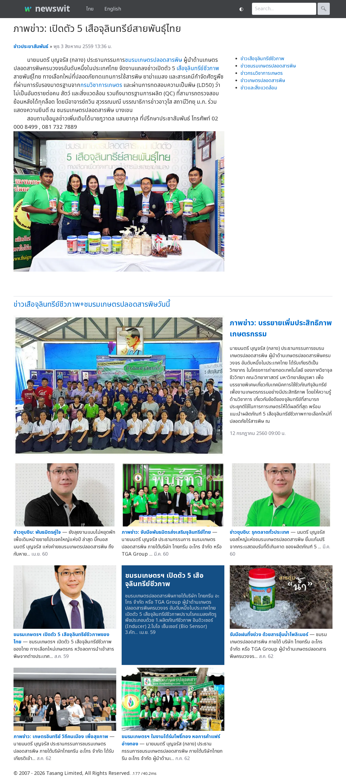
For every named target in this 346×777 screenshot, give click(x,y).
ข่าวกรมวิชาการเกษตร (262, 73)
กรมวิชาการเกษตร (101, 85)
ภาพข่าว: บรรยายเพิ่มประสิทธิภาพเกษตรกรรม (281, 328)
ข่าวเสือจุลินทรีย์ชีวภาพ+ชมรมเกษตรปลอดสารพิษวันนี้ (92, 304)
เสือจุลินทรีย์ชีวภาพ (198, 68)
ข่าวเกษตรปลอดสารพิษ (263, 80)
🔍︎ (324, 8)
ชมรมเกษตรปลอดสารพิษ (153, 60)
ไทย (90, 9)
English (112, 9)
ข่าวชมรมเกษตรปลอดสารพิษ (268, 66)
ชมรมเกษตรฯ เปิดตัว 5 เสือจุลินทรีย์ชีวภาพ (164, 579)
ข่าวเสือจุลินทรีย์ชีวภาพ (262, 58)
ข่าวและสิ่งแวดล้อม (259, 88)
